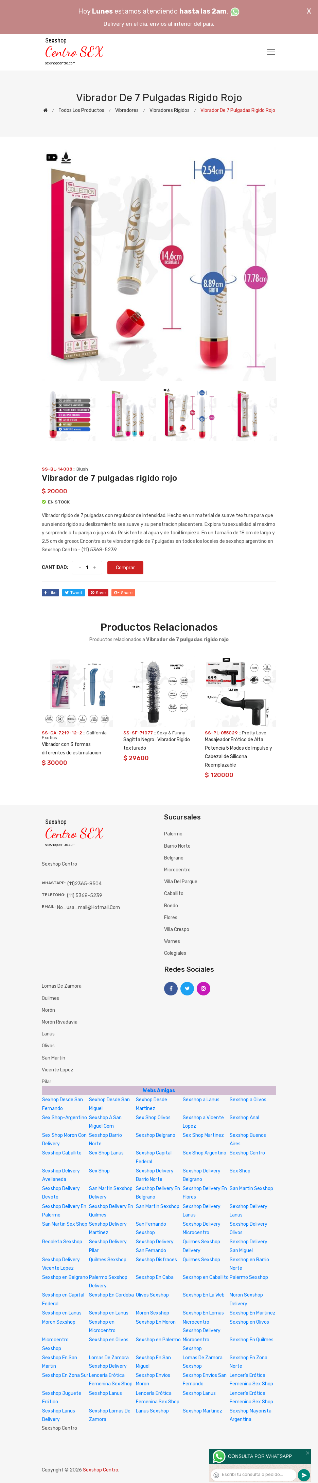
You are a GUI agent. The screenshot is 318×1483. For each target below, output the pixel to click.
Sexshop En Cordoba (111, 1295)
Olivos (48, 1046)
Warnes (172, 941)
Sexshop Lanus (105, 1393)
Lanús (48, 1034)
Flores (170, 918)
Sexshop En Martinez (253, 1313)
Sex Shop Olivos (153, 1118)
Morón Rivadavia (59, 1022)
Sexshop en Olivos (249, 1322)
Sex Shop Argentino (204, 1153)
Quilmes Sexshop (107, 1260)
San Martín (53, 1058)
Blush (82, 469)
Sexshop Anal (244, 1118)
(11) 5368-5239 (84, 895)
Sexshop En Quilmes (251, 1340)
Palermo (173, 834)
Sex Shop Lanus (106, 1153)
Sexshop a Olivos (248, 1100)
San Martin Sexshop (251, 1188)
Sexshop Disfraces (156, 1260)
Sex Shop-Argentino (64, 1118)
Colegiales (175, 953)
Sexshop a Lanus (201, 1100)
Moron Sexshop (152, 1313)
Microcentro (177, 870)
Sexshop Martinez (202, 1411)
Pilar (46, 1082)
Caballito (173, 893)
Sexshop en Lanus (62, 1313)
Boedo (171, 906)
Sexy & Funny (171, 732)
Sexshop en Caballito (206, 1277)
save (98, 592)
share (123, 592)
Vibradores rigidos (169, 110)
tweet (73, 592)
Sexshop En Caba (155, 1277)
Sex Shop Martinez (203, 1135)
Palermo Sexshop (249, 1277)
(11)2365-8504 (84, 884)
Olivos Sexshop (152, 1295)
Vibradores (127, 110)
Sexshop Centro (247, 1153)
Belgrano (173, 858)
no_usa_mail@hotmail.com (88, 907)
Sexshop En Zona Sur (65, 1375)
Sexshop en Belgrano (65, 1277)
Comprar (125, 568)
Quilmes (50, 998)
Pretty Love (254, 732)
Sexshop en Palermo (158, 1340)
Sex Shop (99, 1171)
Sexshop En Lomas (203, 1313)
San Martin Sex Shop (64, 1224)
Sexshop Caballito (62, 1153)
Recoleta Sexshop (62, 1242)
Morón (48, 1010)
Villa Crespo (176, 929)
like (50, 592)
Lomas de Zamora (62, 986)
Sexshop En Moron (156, 1322)
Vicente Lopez (57, 1070)
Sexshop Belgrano (155, 1135)
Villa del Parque (180, 882)
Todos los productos (81, 110)
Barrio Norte (177, 846)
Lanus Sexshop (152, 1411)
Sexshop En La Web (204, 1295)
